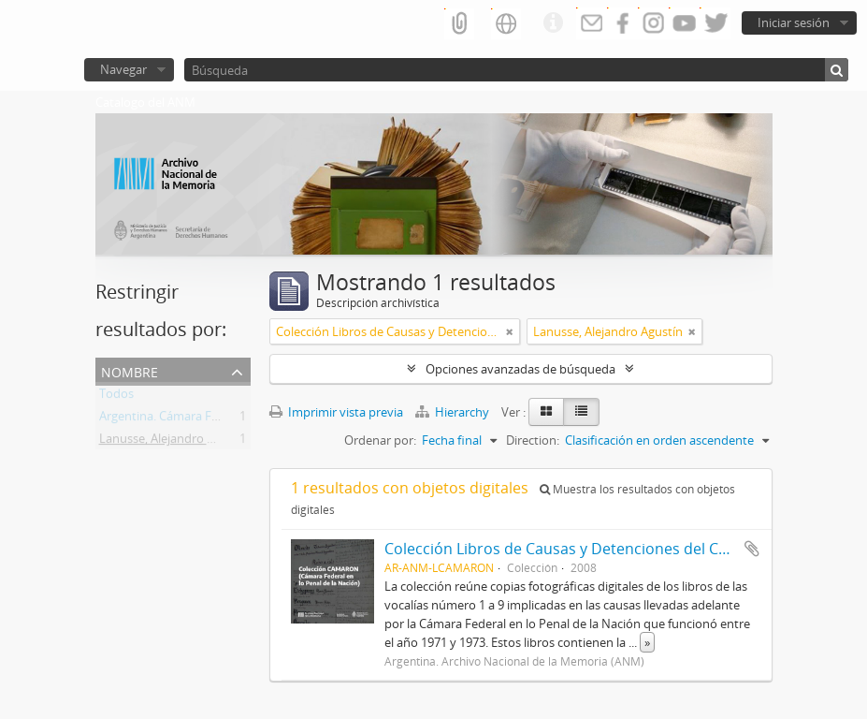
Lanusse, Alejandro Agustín (174, 441)
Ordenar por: (380, 440)
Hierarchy (453, 412)
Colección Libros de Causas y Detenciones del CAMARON (583, 548)
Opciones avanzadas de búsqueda (520, 368)
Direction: (532, 440)
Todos (116, 397)
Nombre (129, 370)
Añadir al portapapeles (752, 548)
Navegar (123, 69)
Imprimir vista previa (336, 412)
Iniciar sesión (794, 22)
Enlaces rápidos (552, 23)
